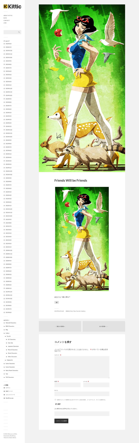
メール (86, 381)
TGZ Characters (10, 377)
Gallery (7, 333)
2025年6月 (9, 71)
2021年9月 (9, 219)
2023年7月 (9, 147)
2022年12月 (9, 171)
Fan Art (9, 336)
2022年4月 (9, 195)
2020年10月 (9, 257)
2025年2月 (9, 81)
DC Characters (12, 339)
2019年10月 (9, 298)
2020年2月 (9, 285)
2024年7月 (9, 105)
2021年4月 (9, 236)
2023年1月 (9, 167)
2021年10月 (9, 216)
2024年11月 (9, 92)
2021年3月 (9, 240)
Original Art (10, 360)
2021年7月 (9, 226)
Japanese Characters (13, 346)
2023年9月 (9, 140)
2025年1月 (9, 85)
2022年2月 (9, 202)
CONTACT (7, 20)
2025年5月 (9, 74)
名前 (56, 381)
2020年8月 (9, 264)
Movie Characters (12, 353)
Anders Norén (12, 437)
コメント (57, 355)
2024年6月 (9, 109)
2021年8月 (9, 223)
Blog (5, 18)
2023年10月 (9, 136)
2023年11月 (9, 133)
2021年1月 (9, 247)
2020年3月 (9, 281)
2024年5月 (9, 112)
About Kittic (8, 15)
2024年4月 (9, 116)
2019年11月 (9, 295)
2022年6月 (9, 188)
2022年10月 (9, 174)
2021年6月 (9, 229)
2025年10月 (9, 57)
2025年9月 (9, 61)
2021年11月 (9, 212)
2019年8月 (9, 305)
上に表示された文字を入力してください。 (66, 408)
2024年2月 (9, 123)
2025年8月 (9, 64)
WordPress (13, 436)
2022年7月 (9, 185)
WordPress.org (9, 398)
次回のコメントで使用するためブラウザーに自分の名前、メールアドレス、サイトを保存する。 (81, 400)
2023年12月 (9, 130)
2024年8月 (9, 102)
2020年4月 (9, 278)
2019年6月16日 (59, 311)
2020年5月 (9, 274)
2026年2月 (9, 43)
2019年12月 (9, 291)
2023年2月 (9, 164)
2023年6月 (9, 150)
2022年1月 (9, 205)
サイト (56, 390)
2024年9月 (9, 99)
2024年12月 (9, 88)
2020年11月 (9, 254)
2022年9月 (9, 178)
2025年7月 (9, 68)
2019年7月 (9, 309)
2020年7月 (9, 267)
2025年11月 (9, 54)
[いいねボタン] (56, 302)
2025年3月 (9, 78)
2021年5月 (9, 233)
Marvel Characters (13, 349)
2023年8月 (9, 143)
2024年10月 (9, 95)
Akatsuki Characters (11, 323)
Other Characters (12, 356)
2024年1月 (9, 126)
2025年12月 (9, 50)
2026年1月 (9, 47)
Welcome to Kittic (12, 434)
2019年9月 (9, 302)
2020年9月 (9, 260)
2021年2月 (9, 243)
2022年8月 (9, 181)
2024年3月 (9, 119)
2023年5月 (9, 154)
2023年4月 (9, 157)
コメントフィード (10, 394)
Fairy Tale (10, 343)
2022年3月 (9, 198)
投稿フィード (9, 391)
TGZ (7, 374)
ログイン (8, 387)
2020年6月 (9, 271)
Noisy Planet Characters (12, 370)
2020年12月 (9, 250)
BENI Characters (10, 326)
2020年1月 (9, 288)
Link (5, 23)
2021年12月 (9, 209)
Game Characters (10, 363)
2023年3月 (9, 161)
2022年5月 (9, 192)
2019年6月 (9, 312)
